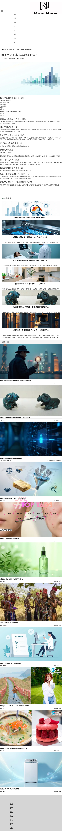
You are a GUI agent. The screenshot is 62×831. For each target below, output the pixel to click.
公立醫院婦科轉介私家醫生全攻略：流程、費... (31, 260)
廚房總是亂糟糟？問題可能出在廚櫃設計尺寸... (31, 218)
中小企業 (8, 513)
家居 (46, 513)
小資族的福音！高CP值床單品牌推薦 (9, 623)
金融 (15, 38)
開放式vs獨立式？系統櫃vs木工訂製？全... (31, 284)
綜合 (15, 30)
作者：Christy (2, 791)
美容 (15, 34)
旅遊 (15, 22)
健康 (15, 14)
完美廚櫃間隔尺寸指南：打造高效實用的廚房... (31, 307)
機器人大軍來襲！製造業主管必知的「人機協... (31, 237)
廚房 (38, 513)
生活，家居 (29, 519)
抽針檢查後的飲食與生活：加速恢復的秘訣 (10, 663)
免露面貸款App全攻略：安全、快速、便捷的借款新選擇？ (14, 706)
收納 (19, 519)
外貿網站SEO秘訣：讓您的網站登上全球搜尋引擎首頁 (13, 748)
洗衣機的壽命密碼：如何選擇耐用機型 (9, 789)
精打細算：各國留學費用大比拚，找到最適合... (31, 330)
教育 (15, 18)
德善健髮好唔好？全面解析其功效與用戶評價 (11, 579)
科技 (15, 26)
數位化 (29, 513)
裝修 (54, 513)
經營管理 (19, 513)
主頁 (4, 49)
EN (14, 42)
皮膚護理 (41, 519)
